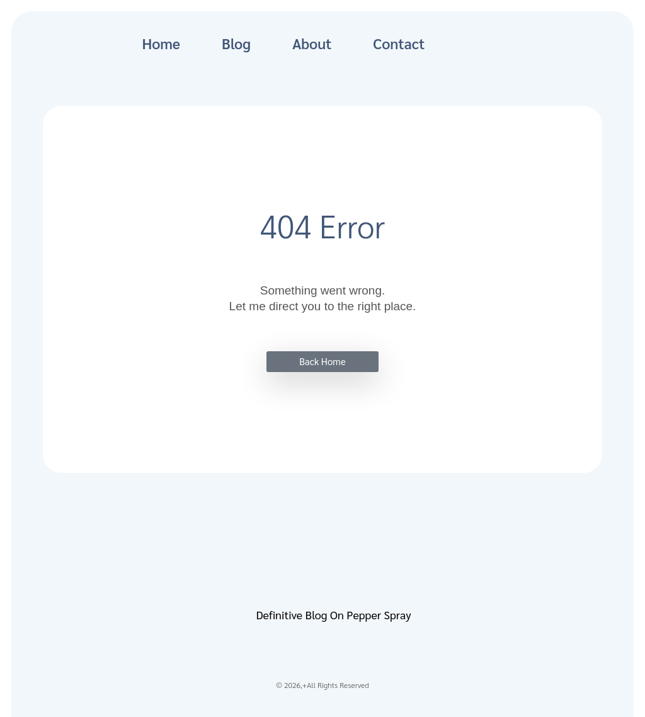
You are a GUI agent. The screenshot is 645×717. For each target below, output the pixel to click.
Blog (236, 42)
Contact (399, 42)
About (311, 42)
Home (161, 42)
